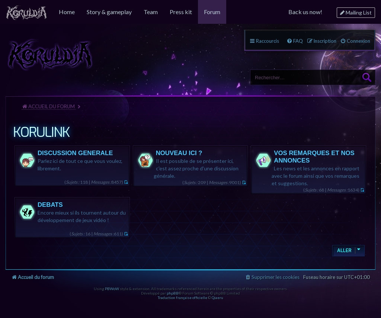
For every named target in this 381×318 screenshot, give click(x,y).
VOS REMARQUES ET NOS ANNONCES (314, 157)
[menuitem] (26, 12)
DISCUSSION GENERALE (75, 153)
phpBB (173, 293)
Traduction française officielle (182, 297)
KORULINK (41, 132)
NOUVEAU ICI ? (179, 153)
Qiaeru (217, 297)
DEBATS (50, 204)
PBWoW (112, 288)
